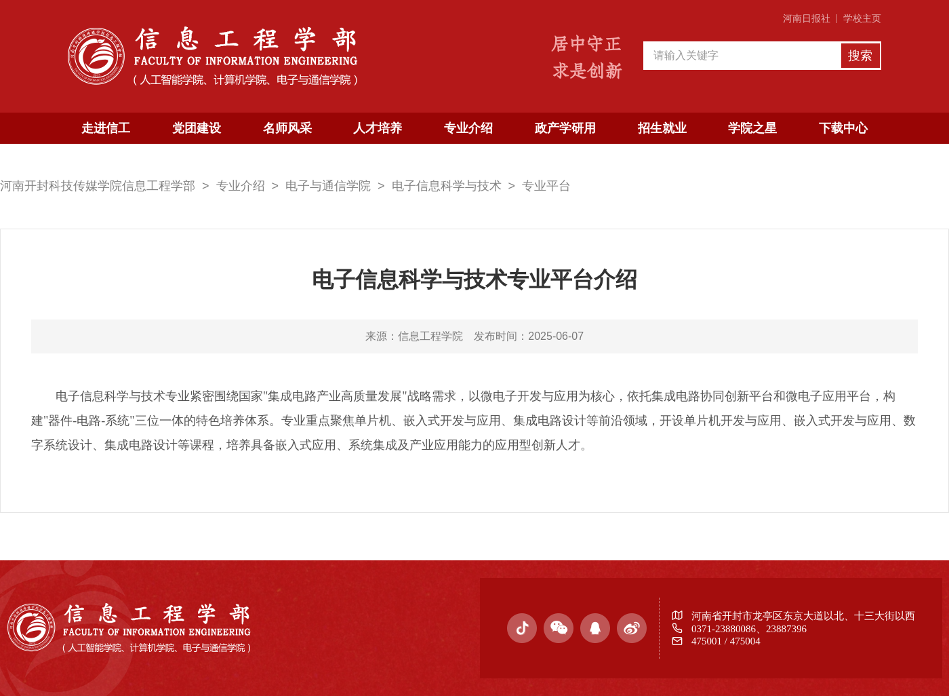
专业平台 (546, 186)
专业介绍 (468, 128)
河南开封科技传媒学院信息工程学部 (97, 186)
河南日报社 (806, 19)
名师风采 (287, 128)
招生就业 (662, 128)
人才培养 (377, 128)
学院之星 (752, 128)
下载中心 (843, 128)
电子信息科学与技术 (447, 186)
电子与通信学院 (328, 186)
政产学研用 (565, 128)
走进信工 (105, 128)
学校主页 (862, 19)
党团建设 (196, 128)
